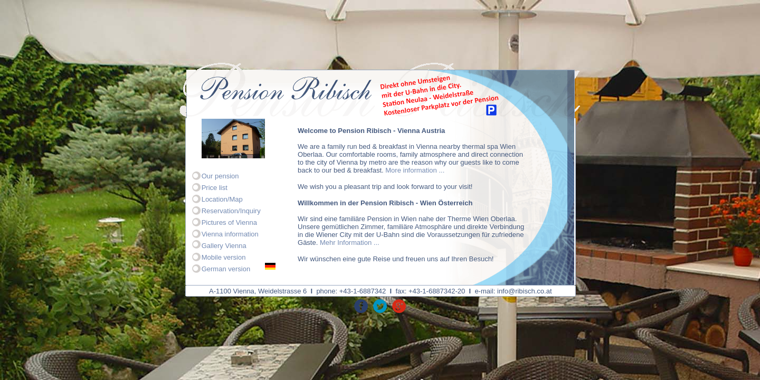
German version (226, 269)
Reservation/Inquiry (231, 211)
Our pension (220, 176)
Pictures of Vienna (229, 222)
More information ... (414, 170)
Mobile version (224, 257)
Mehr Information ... (349, 242)
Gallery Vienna (224, 246)
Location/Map (222, 199)
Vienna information (230, 234)
